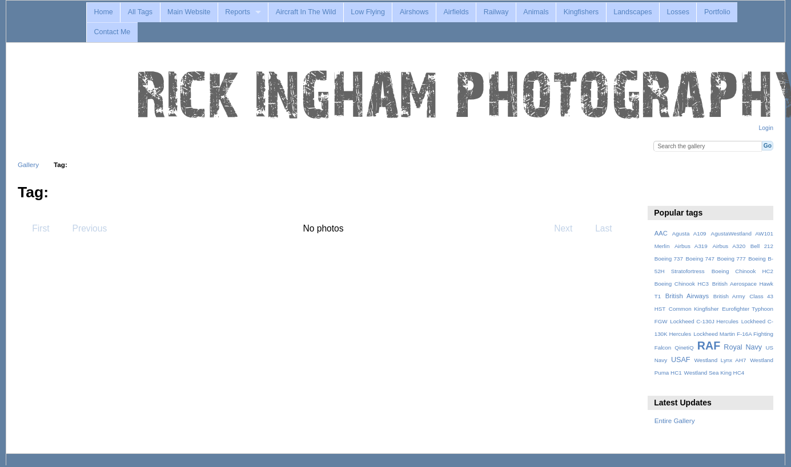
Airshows (414, 12)
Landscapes (632, 12)
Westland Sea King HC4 (714, 372)
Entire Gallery (675, 420)
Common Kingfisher (694, 309)
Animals (535, 12)
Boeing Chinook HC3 (682, 284)
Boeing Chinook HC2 (742, 271)
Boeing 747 (700, 258)
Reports (237, 12)
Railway (496, 12)
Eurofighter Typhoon (747, 309)
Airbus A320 (728, 246)
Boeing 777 (731, 258)
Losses (677, 12)
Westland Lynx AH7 (720, 360)
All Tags (140, 12)
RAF (708, 345)
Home (103, 12)
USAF (680, 360)
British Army (729, 296)
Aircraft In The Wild (306, 12)
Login (766, 128)
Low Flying (368, 12)
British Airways (687, 296)
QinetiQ (683, 347)
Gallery (28, 164)
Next (568, 228)
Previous (84, 228)
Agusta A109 (689, 233)
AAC (661, 233)
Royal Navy (743, 347)
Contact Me (112, 32)
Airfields (455, 12)
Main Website (188, 12)
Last (609, 228)
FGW (661, 321)
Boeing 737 (669, 258)
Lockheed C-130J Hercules (704, 321)
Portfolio (717, 12)
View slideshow (660, 191)
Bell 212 (761, 246)
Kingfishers (581, 12)
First (35, 228)
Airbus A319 (691, 246)
